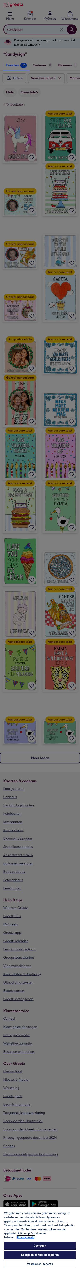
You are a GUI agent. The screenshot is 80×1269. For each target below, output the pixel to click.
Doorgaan (40, 1245)
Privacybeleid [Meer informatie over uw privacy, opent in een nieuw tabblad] (25, 1237)
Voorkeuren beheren (40, 1263)
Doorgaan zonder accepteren (40, 1254)
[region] (40, 1238)
